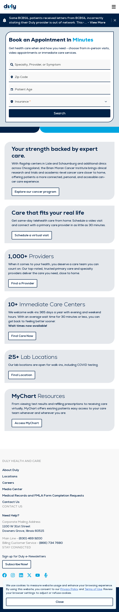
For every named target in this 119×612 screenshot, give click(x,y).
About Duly (10, 470)
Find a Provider (22, 283)
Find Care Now (22, 336)
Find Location (21, 375)
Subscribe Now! (16, 564)
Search (59, 113)
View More (97, 22)
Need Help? (10, 515)
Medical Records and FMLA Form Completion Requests (43, 495)
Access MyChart (27, 423)
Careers (8, 483)
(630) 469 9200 (30, 538)
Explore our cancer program (35, 192)
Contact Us (10, 502)
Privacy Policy (69, 589)
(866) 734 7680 (51, 543)
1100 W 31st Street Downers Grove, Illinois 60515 (23, 528)
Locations (9, 476)
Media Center (12, 489)
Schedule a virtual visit (32, 235)
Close (60, 602)
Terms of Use (93, 589)
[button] (59, 102)
